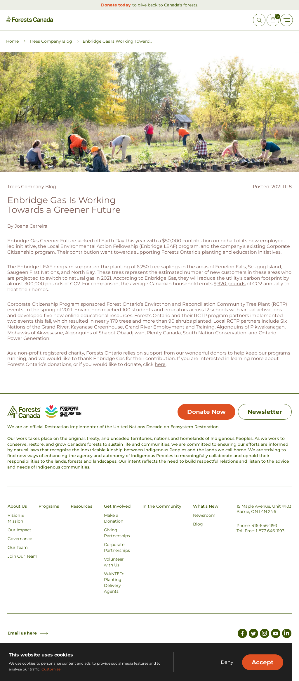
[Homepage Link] (29, 20)
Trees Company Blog (50, 41)
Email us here (28, 633)
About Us (17, 506)
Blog (198, 524)
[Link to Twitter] (253, 634)
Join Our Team (22, 556)
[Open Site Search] (259, 20)
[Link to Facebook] (242, 634)
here (160, 364)
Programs (49, 506)
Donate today (116, 5)
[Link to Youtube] (275, 634)
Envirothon (158, 304)
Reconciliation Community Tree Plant (226, 304)
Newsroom (204, 515)
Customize (50, 669)
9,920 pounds (230, 283)
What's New (205, 506)
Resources (81, 506)
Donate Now (206, 411)
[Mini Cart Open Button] (273, 20)
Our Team (18, 547)
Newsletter (265, 411)
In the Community (161, 506)
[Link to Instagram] (264, 634)
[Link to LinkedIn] (286, 634)
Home (12, 41)
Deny (227, 662)
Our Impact (19, 530)
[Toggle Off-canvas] (286, 20)
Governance (20, 538)
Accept (263, 662)
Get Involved (117, 506)
